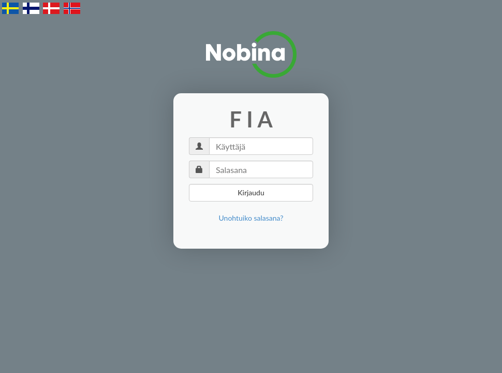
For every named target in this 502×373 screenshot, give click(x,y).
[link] (251, 218)
